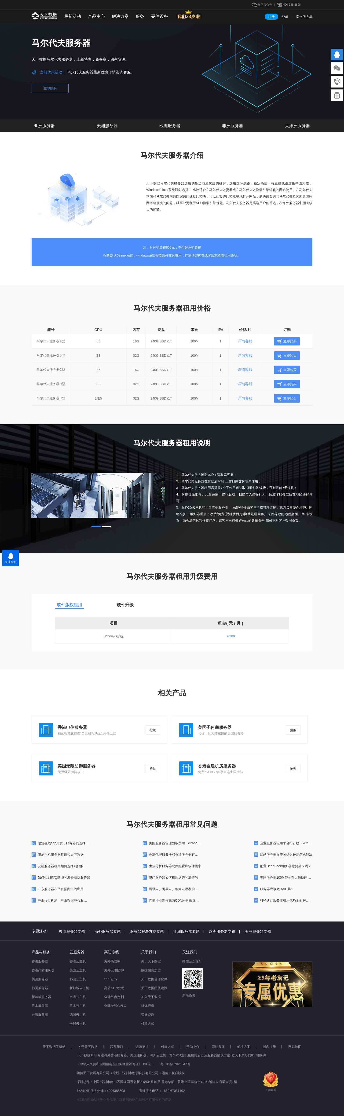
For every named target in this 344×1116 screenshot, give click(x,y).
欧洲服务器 (169, 125)
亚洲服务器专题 (188, 931)
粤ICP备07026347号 (175, 1064)
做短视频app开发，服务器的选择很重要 (66, 843)
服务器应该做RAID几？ (277, 889)
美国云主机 (78, 970)
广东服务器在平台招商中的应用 (61, 889)
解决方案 (120, 16)
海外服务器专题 (110, 931)
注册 (271, 16)
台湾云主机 (78, 997)
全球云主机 (78, 1023)
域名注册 (269, 1046)
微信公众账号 (192, 961)
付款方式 (147, 1023)
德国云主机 (78, 1015)
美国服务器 (40, 979)
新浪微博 (188, 995)
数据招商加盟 (151, 970)
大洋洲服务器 (297, 125)
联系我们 (116, 1046)
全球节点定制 (114, 997)
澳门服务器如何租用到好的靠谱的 (173, 877)
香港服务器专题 (74, 931)
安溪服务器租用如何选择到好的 (61, 866)
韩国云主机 (78, 979)
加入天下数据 (151, 997)
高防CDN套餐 (114, 988)
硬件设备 (159, 16)
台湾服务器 (40, 1015)
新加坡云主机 (79, 988)
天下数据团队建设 (154, 988)
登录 (285, 16)
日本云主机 (78, 1006)
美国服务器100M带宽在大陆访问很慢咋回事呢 (293, 877)
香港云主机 (78, 961)
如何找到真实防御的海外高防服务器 (64, 877)
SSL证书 (110, 979)
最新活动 (72, 16)
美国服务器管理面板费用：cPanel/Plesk (178, 843)
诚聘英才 (142, 1046)
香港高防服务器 (43, 970)
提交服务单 (304, 16)
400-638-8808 (292, 4)
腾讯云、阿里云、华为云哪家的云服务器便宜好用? (186, 889)
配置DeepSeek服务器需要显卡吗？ (285, 866)
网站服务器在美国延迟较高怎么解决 (286, 854)
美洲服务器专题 (258, 931)
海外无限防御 (114, 970)
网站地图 (294, 1046)
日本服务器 (40, 1006)
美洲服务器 (107, 125)
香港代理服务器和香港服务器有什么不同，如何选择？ (188, 854)
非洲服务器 (232, 125)
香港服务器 (40, 961)
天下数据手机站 (54, 1046)
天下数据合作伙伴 (154, 979)
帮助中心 (192, 1046)
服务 (140, 16)
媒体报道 (147, 1006)
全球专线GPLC (115, 1006)
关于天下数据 (151, 961)
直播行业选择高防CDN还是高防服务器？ (178, 900)
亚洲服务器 (44, 125)
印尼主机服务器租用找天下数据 (61, 854)
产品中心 (96, 16)
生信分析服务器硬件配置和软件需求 (175, 866)
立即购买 (50, 88)
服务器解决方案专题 (149, 931)
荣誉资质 (147, 1015)
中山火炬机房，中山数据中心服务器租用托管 (70, 900)
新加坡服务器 (41, 997)
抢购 (153, 730)
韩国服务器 (40, 988)
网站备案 (218, 1046)
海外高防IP (112, 961)
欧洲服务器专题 (224, 931)
